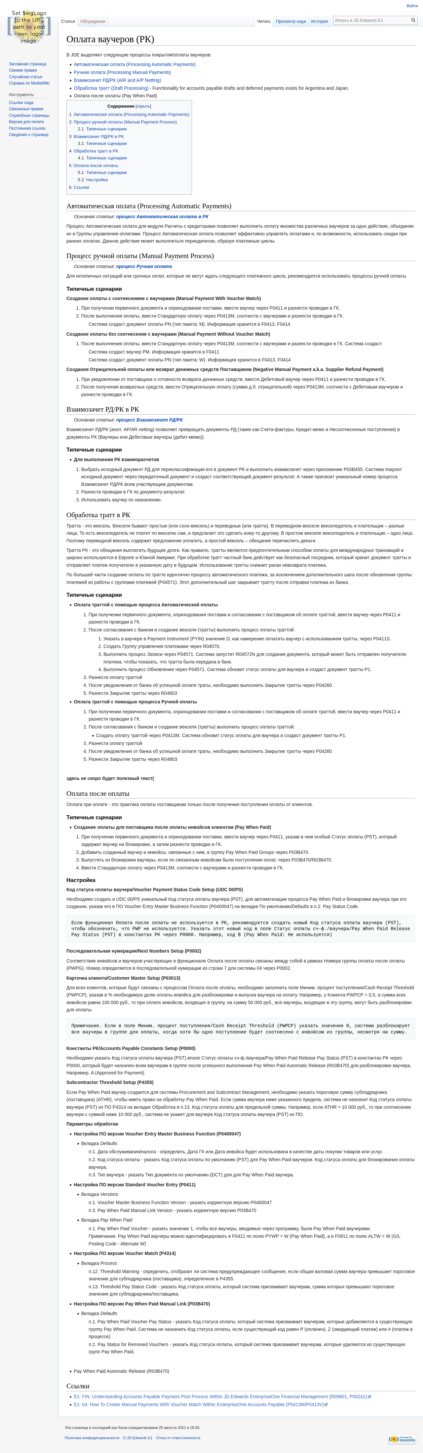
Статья (68, 21)
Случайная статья (25, 77)
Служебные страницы (29, 115)
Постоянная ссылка (27, 128)
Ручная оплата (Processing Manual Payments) (122, 72)
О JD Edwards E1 (137, 1438)
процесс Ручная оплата (144, 266)
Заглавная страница (27, 64)
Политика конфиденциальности (92, 1438)
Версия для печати (26, 121)
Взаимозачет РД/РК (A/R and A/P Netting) (117, 80)
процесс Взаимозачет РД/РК (149, 419)
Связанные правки (26, 109)
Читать (264, 21)
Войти (412, 6)
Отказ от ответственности (178, 1438)
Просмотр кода (291, 21)
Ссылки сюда (21, 102)
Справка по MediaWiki (29, 83)
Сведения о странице (29, 134)
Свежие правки (23, 70)
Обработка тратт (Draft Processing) (111, 88)
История (319, 21)
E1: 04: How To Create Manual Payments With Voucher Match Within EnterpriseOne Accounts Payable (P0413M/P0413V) (199, 1404)
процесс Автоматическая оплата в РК (162, 216)
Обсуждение (92, 21)
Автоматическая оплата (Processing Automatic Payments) (135, 64)
